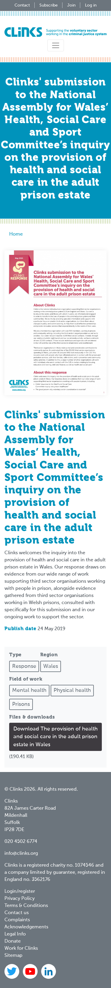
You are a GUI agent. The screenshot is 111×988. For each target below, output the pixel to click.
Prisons (21, 704)
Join (71, 5)
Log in (90, 5)
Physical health (72, 690)
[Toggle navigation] (55, 45)
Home (16, 234)
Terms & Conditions (26, 905)
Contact (22, 5)
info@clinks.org (21, 853)
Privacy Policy (19, 898)
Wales (50, 666)
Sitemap (13, 955)
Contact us (16, 913)
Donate (12, 941)
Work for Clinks (21, 948)
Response (24, 666)
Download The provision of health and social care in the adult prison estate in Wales (55, 736)
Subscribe (48, 5)
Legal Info (15, 934)
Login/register (19, 891)
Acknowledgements (26, 927)
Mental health (29, 690)
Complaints (17, 920)
